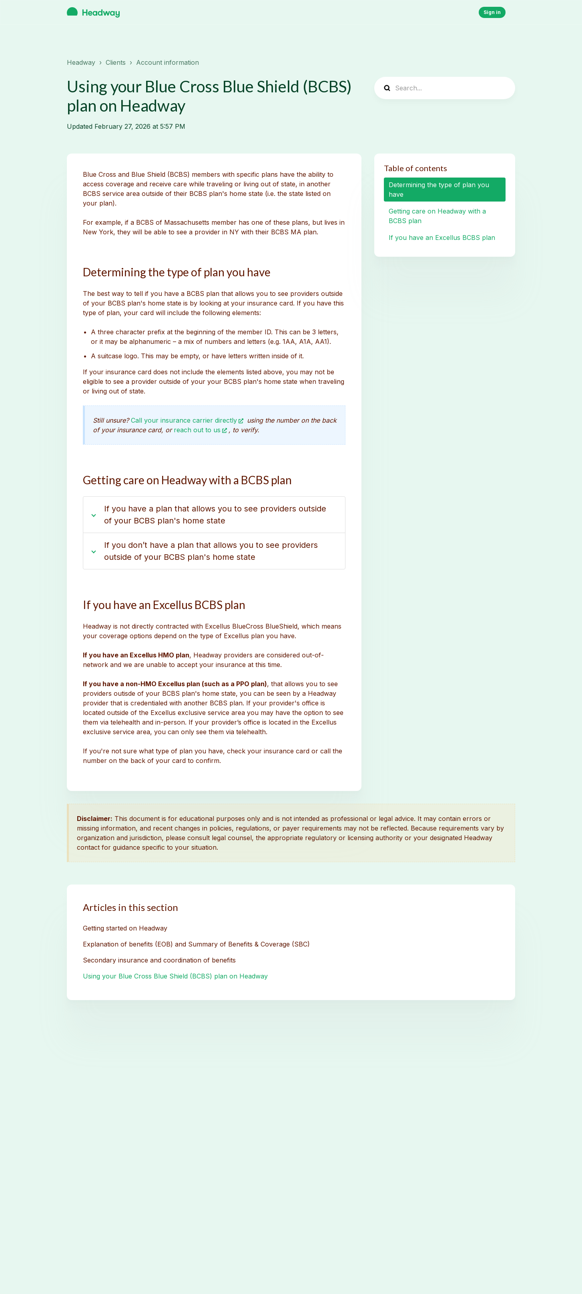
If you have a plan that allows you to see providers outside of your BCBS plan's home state (215, 514)
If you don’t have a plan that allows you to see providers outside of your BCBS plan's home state (211, 551)
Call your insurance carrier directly (184, 420)
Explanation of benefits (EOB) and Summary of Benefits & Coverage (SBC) (196, 944)
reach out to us (197, 430)
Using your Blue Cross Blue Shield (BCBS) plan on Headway (175, 976)
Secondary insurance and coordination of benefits (159, 960)
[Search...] (444, 88)
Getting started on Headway (125, 928)
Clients (116, 62)
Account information (167, 62)
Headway (81, 62)
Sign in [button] (492, 12)
